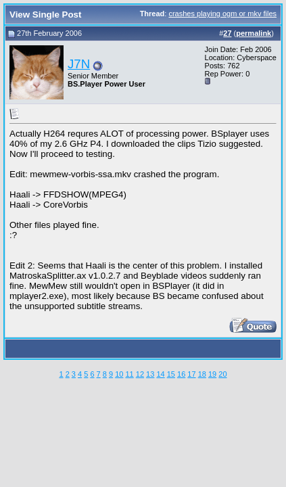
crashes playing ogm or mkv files (222, 13)
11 (129, 374)
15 (171, 374)
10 (119, 374)
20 (222, 374)
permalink (253, 33)
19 (212, 374)
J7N (79, 64)
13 (150, 374)
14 (160, 374)
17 (191, 374)
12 (140, 374)
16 (181, 374)
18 (202, 374)
